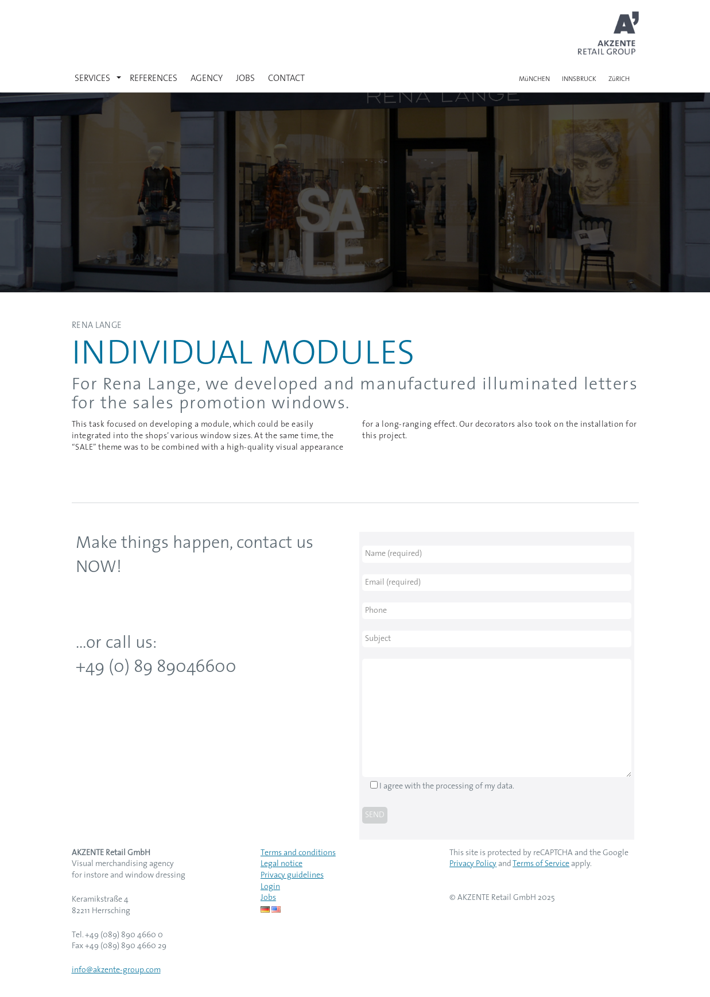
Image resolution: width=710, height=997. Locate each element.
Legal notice (281, 864)
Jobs (268, 898)
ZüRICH (619, 79)
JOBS (245, 78)
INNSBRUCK (579, 79)
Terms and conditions (298, 853)
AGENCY (207, 78)
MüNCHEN (534, 79)
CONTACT (286, 78)
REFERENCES (153, 78)
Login (270, 887)
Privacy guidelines (292, 875)
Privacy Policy (472, 864)
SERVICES (92, 78)
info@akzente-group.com (116, 970)
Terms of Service (541, 864)
